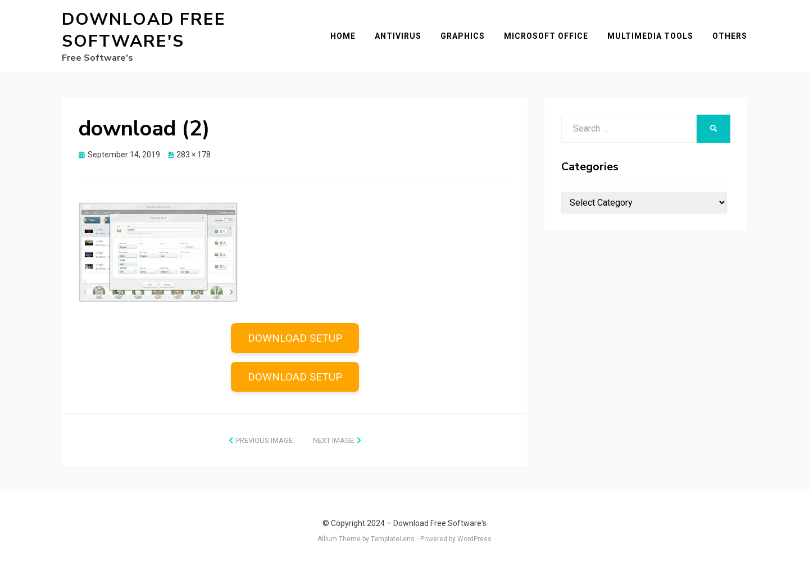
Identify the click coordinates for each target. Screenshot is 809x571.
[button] (158, 252)
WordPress (474, 539)
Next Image (333, 440)
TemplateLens (393, 539)
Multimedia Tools (650, 35)
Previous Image (264, 440)
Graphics (462, 35)
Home (343, 35)
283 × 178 (193, 154)
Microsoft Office (546, 35)
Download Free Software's (144, 30)
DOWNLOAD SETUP (295, 338)
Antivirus (398, 35)
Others (729, 35)
